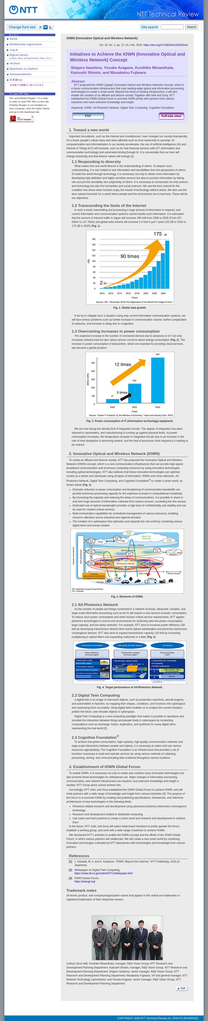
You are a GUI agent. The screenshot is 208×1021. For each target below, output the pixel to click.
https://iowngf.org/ (84, 881)
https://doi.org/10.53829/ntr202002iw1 (166, 45)
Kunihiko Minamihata (154, 68)
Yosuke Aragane (118, 68)
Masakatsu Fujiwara (128, 73)
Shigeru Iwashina (86, 68)
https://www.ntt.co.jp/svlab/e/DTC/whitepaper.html (103, 873)
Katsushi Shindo (85, 73)
